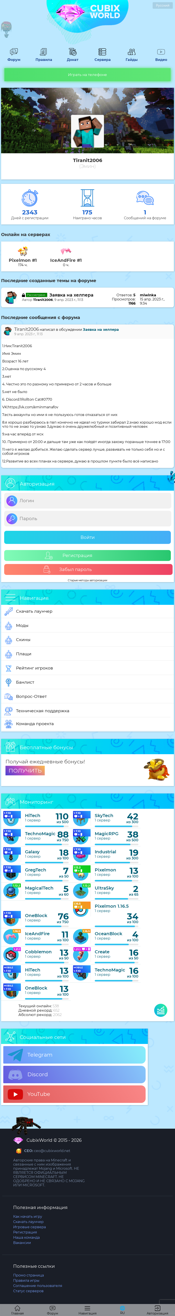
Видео (161, 57)
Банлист (19, 682)
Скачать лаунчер (28, 611)
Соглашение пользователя (37, 1286)
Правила (43, 57)
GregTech (35, 870)
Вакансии (22, 1243)
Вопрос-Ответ (25, 697)
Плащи (17, 654)
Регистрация (68, 555)
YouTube (29, 1094)
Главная (17, 1310)
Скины (17, 640)
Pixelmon (105, 870)
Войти (87, 537)
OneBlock (36, 915)
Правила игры (26, 1280)
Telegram (30, 1055)
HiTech (32, 815)
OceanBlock (108, 933)
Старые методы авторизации (87, 580)
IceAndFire (37, 933)
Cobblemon (38, 951)
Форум (13, 57)
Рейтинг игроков (28, 668)
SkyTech (104, 815)
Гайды (131, 57)
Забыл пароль (67, 569)
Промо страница (28, 1275)
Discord (28, 1074)
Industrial (105, 851)
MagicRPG (106, 833)
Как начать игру (27, 1216)
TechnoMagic (40, 833)
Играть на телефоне (87, 74)
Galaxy (32, 851)
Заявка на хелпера (71, 295)
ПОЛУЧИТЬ (25, 770)
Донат (72, 57)
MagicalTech (39, 888)
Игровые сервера (29, 1227)
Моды (16, 626)
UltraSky (104, 888)
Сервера (102, 57)
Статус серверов (28, 1291)
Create (102, 951)
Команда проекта (29, 724)
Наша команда (26, 1237)
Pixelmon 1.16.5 (112, 906)
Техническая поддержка (36, 711)
